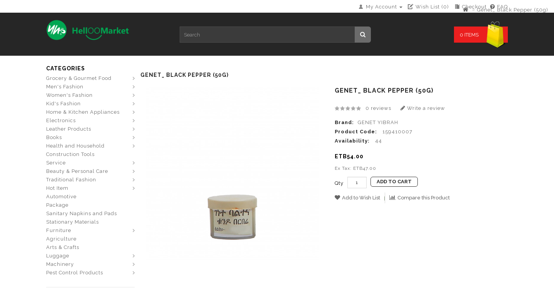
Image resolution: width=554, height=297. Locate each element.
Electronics (61, 120)
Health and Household (75, 146)
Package (57, 205)
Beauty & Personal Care (77, 171)
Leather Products (68, 129)
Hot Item (57, 188)
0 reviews (378, 108)
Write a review (422, 108)
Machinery (60, 264)
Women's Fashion (69, 95)
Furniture (58, 230)
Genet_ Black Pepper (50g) (512, 10)
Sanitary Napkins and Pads (81, 213)
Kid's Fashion (63, 103)
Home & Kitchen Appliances (83, 112)
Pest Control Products (74, 272)
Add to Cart (394, 181)
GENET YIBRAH (378, 122)
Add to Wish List (357, 198)
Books (54, 137)
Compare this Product (419, 198)
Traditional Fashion (71, 180)
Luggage (57, 256)
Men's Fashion (64, 87)
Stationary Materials (72, 222)
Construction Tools (70, 154)
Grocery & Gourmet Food (79, 78)
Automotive (61, 196)
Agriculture (61, 239)
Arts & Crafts (62, 247)
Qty (339, 183)
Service (56, 163)
